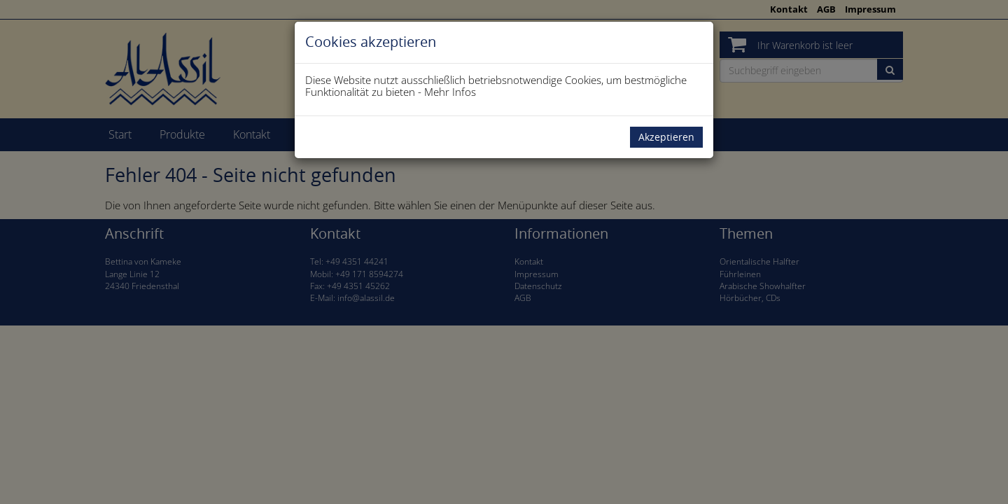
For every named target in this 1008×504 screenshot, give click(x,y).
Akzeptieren (666, 137)
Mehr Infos (450, 92)
